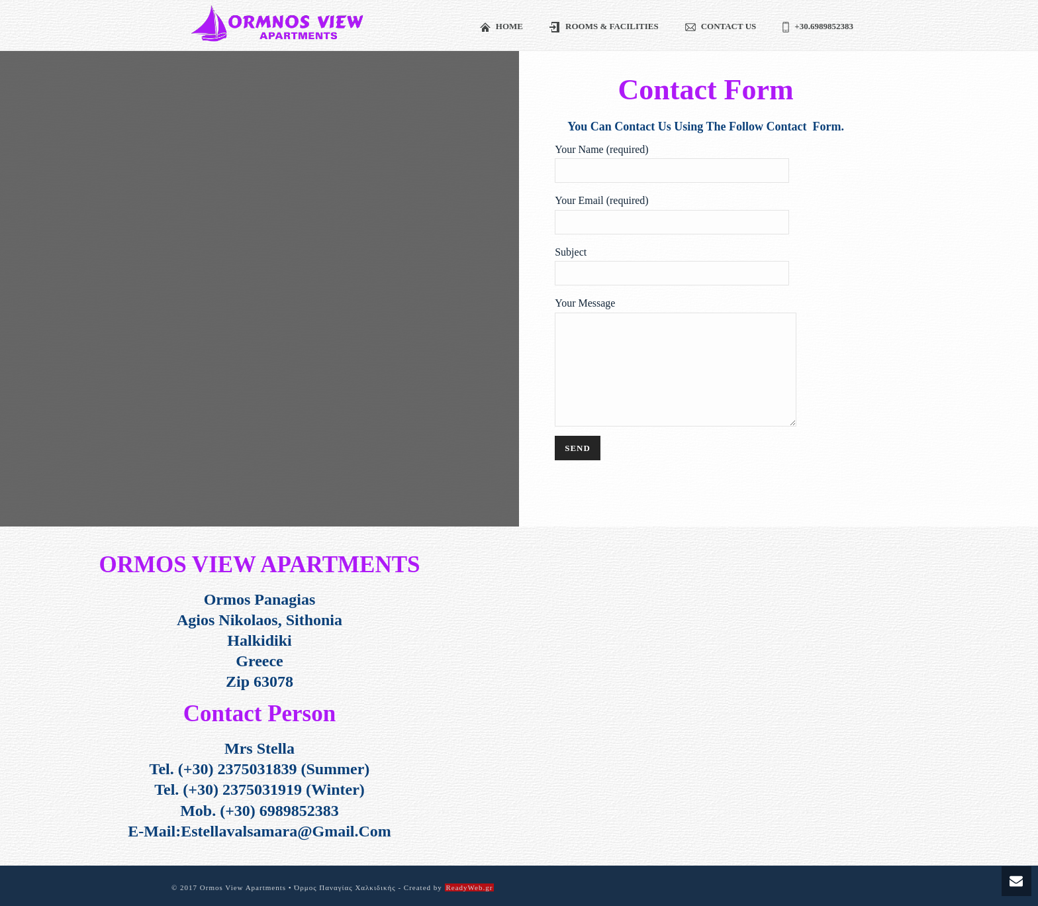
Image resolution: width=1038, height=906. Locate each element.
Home (501, 26)
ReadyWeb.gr (469, 887)
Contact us (721, 26)
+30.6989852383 (817, 26)
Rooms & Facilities (604, 26)
